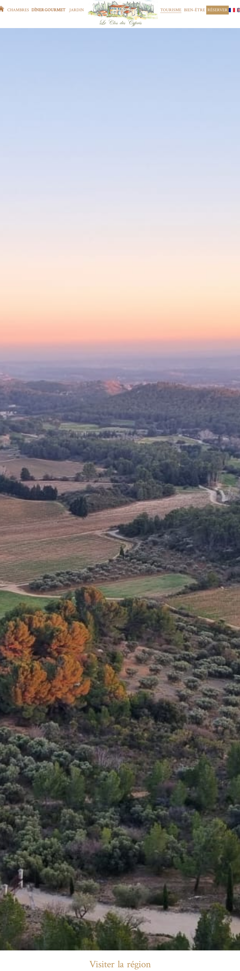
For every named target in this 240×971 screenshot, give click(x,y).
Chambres (18, 10)
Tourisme (170, 10)
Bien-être (194, 10)
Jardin (76, 10)
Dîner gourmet (48, 10)
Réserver (217, 10)
